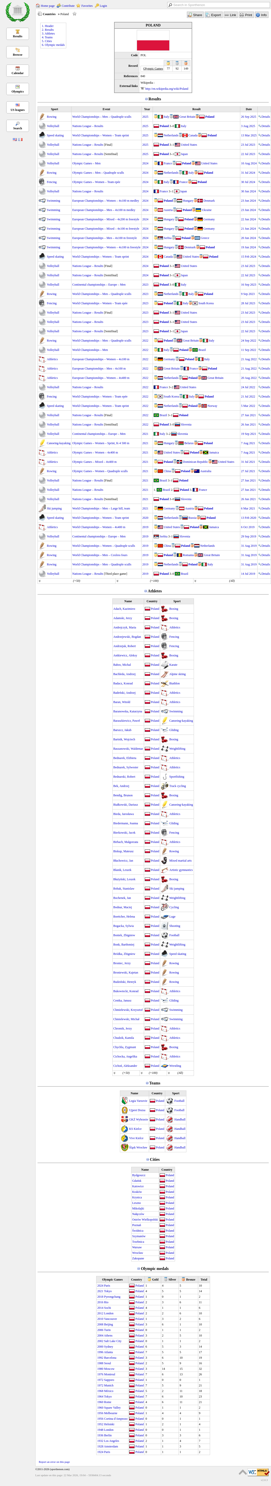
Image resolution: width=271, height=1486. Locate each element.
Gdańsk (137, 1180)
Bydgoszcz (139, 1175)
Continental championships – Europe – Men (99, 284)
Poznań (136, 1225)
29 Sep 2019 (248, 536)
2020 (145, 518)
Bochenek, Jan (122, 898)
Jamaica (214, 452)
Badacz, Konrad (123, 683)
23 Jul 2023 (248, 144)
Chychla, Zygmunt (124, 1047)
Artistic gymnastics (181, 870)
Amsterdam (111, 1446)
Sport (54, 109)
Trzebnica (138, 1242)
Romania (188, 555)
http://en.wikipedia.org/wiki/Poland (166, 88)
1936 (100, 1435)
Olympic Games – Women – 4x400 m (95, 452)
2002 (100, 1341)
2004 (100, 1335)
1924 (100, 1452)
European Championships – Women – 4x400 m (100, 378)
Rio (106, 1302)
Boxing (173, 609)
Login (103, 6)
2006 (100, 1330)
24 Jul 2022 (248, 387)
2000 (100, 1346)
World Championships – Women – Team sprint (100, 135)
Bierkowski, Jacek (124, 832)
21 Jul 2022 (248, 396)
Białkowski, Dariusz (125, 804)
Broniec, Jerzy (122, 963)
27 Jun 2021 (248, 415)
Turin (107, 1330)
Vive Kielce (136, 1138)
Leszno (136, 1203)
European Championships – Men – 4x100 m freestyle (104, 238)
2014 (100, 1308)
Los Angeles (111, 1441)
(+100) (154, 581)
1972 (100, 1380)
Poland (209, 116)
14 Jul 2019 (248, 573)
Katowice (138, 1186)
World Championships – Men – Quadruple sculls (101, 116)
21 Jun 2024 (248, 228)
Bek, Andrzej (121, 786)
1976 (100, 1374)
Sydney (108, 1346)
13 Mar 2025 (249, 135)
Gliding (174, 730)
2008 (100, 1324)
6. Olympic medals (53, 45)
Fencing (52, 182)
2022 (145, 340)
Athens (108, 1335)
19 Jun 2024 (248, 247)
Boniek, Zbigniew (124, 935)
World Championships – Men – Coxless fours (99, 555)
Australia (205, 471)
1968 (100, 1391)
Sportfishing (176, 776)
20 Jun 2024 (248, 238)
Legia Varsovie (138, 1101)
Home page (48, 6)
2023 (145, 284)
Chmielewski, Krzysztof (128, 1010)
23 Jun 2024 (248, 200)
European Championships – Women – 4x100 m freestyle (106, 247)
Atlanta (108, 1352)
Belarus (189, 443)
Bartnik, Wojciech (124, 739)
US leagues (18, 110)
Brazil (202, 350)
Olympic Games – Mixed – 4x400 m (94, 462)
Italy (166, 116)
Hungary (188, 200)
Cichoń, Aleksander (125, 1066)
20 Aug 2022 (249, 378)
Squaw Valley (112, 1407)
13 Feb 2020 (248, 518)
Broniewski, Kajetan (125, 972)
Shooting (174, 926)
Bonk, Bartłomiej (123, 944)
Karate (173, 664)
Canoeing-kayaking (59, 443)
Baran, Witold (121, 702)
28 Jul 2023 (248, 303)
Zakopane (138, 1258)
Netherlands (171, 135)
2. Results (48, 30)
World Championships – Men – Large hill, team (101, 508)
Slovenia (186, 424)
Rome (107, 1402)
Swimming (53, 200)
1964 (100, 1396)
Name (128, 601)
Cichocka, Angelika (125, 1056)
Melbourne (110, 1413)
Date (249, 109)
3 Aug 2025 (248, 126)
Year (147, 109)
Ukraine (207, 210)
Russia (192, 518)
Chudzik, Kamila (123, 1038)
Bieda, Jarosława (123, 814)
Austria (168, 210)
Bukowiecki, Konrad (126, 991)
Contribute (68, 6)
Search (17, 128)
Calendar (18, 73)
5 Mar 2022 (248, 406)
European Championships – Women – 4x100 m (100, 359)
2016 (100, 1302)
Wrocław (137, 1253)
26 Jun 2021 (248, 424)
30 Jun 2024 (248, 191)
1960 (100, 1402)
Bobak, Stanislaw (123, 888)
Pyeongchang (112, 1296)
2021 (145, 434)
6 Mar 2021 (248, 508)
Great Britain (187, 116)
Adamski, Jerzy (122, 618)
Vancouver (110, 1319)
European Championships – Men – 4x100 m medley (103, 210)
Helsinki (109, 1424)
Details (264, 116)
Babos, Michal (122, 664)
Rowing (51, 116)
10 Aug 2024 (249, 163)
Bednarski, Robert (124, 776)
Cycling (174, 907)
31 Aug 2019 (249, 546)
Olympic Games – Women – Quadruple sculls (100, 471)
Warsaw (137, 1247)
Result (196, 109)
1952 (100, 1424)
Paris (107, 1285)
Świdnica (138, 1230)
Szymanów (139, 1236)
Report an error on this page (54, 1461)
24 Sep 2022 (248, 340)
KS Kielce (135, 1129)
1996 (100, 1352)
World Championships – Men (90, 350)
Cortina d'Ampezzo (115, 1418)
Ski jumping (54, 508)
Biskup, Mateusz (123, 851)
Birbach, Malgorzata (125, 842)
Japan (184, 154)
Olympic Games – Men (86, 163)
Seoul (107, 1363)
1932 (100, 1441)
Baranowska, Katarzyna (127, 711)
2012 (100, 1313)
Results (17, 36)
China (167, 471)
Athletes (155, 591)
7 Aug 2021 (248, 443)
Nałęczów (138, 1214)
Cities (155, 1159)
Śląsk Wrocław (138, 1147)
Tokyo (108, 1291)
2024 (145, 163)
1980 (100, 1369)
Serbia (168, 238)
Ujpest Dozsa (137, 1110)
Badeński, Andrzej (124, 692)
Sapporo (109, 1380)
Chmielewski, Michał (126, 1019)
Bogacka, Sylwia (123, 926)
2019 (145, 527)
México (108, 1391)
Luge (172, 916)
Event (106, 109)
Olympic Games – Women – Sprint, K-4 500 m (100, 443)
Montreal (109, 1374)
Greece (205, 238)
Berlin (108, 1435)
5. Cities (47, 41)
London (108, 1313)
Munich (108, 1385)
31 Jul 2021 (248, 462)
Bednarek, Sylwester (125, 767)
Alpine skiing (177, 674)
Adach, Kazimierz (124, 609)
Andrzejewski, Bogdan (127, 637)
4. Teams (47, 37)
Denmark (209, 200)
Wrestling (175, 1066)
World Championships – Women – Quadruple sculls (103, 546)
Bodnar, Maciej (122, 907)
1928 (100, 1446)
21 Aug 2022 (249, 359)
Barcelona (110, 1357)
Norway (212, 406)
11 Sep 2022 (248, 350)
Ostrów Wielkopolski (145, 1219)
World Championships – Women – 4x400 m (98, 527)
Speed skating (55, 135)
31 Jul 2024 (248, 172)
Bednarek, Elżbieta (124, 758)
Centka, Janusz (122, 1000)
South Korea (206, 303)
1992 (100, 1357)
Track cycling (177, 786)
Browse (17, 54)
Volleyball (53, 126)
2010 (100, 1319)
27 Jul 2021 (248, 471)
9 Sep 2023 (248, 294)
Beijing (108, 1324)
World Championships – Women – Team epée (99, 303)
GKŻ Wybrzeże (138, 1119)
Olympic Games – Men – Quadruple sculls (98, 172)
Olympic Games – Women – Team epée (96, 182)
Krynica (137, 1197)
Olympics (18, 91)
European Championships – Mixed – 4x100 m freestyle (105, 228)
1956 (100, 1413)
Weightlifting (177, 748)
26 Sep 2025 (248, 116)
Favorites (87, 6)
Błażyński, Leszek (124, 879)
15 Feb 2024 (248, 256)
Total (204, 1279)
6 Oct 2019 (247, 527)
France (168, 163)
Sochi (107, 1308)
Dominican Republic (195, 462)
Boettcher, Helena (124, 916)
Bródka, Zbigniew (124, 954)
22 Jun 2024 (248, 219)
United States (189, 144)
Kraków (137, 1192)
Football (174, 935)
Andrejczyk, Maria (124, 627)
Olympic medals (155, 1268)
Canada (192, 135)
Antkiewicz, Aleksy (125, 655)
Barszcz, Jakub (122, 730)
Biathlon (174, 683)
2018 (100, 1296)
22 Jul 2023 (248, 154)
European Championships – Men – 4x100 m (99, 368)
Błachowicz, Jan (123, 860)
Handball (179, 1119)
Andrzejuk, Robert (124, 646)
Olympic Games (112, 1279)
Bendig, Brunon (123, 795)
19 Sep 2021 (248, 434)
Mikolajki (138, 1208)
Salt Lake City (112, 1341)
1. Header (48, 26)
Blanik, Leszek (122, 870)
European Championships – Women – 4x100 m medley (105, 200)
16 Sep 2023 (248, 284)
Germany (209, 219)
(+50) (76, 581)
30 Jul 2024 (248, 182)
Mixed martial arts (180, 860)
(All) (232, 581)
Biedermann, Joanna (125, 823)
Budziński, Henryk (124, 982)
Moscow (109, 1369)
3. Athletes (48, 33)
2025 (145, 116)
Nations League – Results (87, 126)
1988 (100, 1363)
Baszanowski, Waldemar (128, 748)
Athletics (52, 359)
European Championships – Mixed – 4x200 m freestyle (105, 219)
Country (152, 601)
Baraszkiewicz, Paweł (126, 720)
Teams (154, 1083)
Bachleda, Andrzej (124, 674)
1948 (100, 1430)
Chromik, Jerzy (122, 1028)
